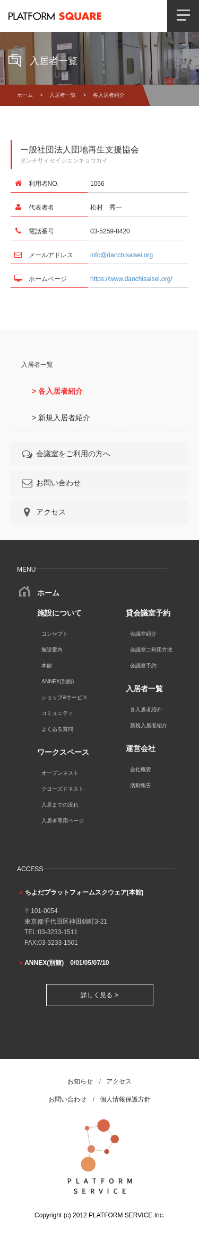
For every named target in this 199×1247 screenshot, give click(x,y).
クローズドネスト (62, 789)
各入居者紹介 (146, 709)
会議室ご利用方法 (151, 650)
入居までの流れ (60, 805)
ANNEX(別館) (57, 681)
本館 (46, 665)
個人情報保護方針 (125, 1099)
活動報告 (140, 785)
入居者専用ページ (62, 821)
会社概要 (140, 769)
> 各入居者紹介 (57, 391)
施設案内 (52, 650)
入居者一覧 (62, 95)
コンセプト (54, 634)
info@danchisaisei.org (121, 255)
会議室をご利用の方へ (65, 453)
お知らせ (80, 1081)
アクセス (43, 512)
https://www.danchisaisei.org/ (131, 279)
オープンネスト (60, 773)
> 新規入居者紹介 (61, 417)
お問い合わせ (50, 482)
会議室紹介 (143, 634)
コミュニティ (57, 713)
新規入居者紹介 (148, 725)
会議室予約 (143, 665)
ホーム (25, 95)
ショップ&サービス (64, 697)
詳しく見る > (99, 995)
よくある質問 (57, 729)
